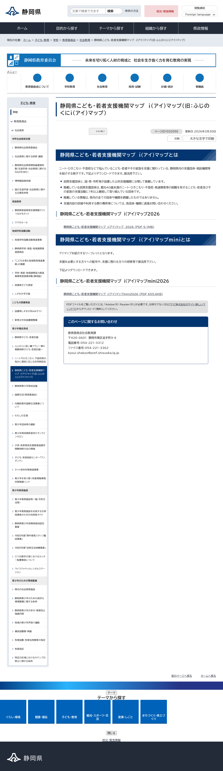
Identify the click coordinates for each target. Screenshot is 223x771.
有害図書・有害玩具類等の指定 (30, 637)
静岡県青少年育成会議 (26, 383)
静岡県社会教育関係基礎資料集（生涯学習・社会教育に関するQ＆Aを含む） (30, 165)
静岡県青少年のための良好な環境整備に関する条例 (29, 596)
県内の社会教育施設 (25, 586)
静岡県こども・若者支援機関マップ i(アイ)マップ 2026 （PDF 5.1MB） (110, 223)
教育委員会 (69, 40)
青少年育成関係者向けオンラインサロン (30, 431)
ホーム (22, 28)
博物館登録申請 (23, 177)
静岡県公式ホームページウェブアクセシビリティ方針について (123, 741)
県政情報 (200, 28)
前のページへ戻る (181, 672)
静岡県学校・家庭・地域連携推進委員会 (29, 247)
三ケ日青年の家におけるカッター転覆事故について (30, 555)
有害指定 (19, 646)
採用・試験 (135, 83)
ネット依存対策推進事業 (27, 466)
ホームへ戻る (208, 672)
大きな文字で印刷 (202, 135)
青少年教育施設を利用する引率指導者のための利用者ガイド (30, 509)
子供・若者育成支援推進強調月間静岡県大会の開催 (30, 443)
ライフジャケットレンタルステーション (30, 567)
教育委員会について (37, 83)
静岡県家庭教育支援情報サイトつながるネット (30, 208)
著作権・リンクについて (23, 741)
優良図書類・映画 (23, 628)
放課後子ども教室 (24, 282)
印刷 (176, 135)
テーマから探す (111, 28)
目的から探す (67, 28)
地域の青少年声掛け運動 (27, 619)
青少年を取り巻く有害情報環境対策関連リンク (30, 477)
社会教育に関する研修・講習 (29, 153)
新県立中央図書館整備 (26, 316)
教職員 (200, 83)
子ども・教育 (42, 40)
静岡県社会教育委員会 (26, 144)
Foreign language (198, 14)
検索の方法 (131, 11)
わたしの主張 (21, 412)
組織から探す (156, 28)
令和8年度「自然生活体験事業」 (30, 544)
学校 (55, 40)
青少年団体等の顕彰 (25, 421)
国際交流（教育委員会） (26, 391)
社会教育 (85, 40)
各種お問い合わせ (169, 719)
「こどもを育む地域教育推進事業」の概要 (30, 259)
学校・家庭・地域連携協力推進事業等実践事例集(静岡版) (29, 271)
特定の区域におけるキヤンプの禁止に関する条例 (30, 656)
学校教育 (69, 83)
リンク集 (175, 741)
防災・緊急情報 (165, 11)
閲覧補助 (199, 8)
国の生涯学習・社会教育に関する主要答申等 (30, 188)
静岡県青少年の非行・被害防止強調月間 (30, 608)
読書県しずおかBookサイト (28, 308)
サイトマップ (200, 741)
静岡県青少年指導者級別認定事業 (29, 522)
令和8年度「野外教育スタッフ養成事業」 (30, 534)
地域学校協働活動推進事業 (28, 236)
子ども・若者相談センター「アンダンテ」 (30, 456)
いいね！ (100, 128)
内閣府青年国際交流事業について (29, 402)
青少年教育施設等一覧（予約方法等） (30, 497)
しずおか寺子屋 (22, 290)
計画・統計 (167, 83)
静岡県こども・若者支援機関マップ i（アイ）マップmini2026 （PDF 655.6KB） (115, 290)
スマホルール (21, 219)
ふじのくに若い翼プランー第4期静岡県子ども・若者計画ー (30, 344)
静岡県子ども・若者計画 (26, 334)
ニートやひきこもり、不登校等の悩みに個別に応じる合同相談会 (30, 356)
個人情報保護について (62, 741)
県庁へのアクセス (200, 719)
